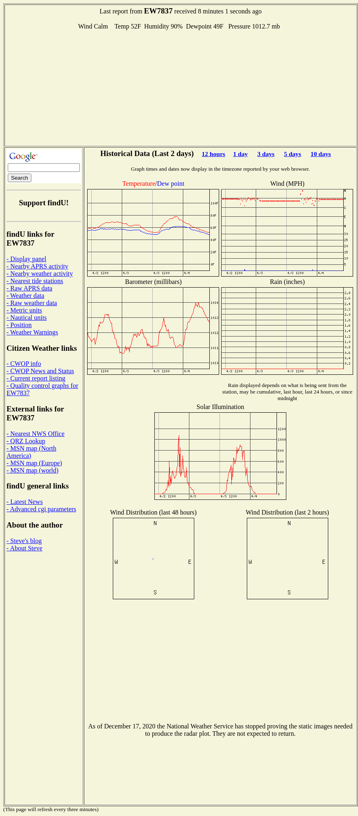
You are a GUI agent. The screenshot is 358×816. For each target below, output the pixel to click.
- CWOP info (24, 363)
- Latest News (25, 501)
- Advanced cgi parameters (41, 509)
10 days (321, 153)
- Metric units (24, 310)
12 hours (213, 153)
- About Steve (24, 548)
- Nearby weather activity (40, 273)
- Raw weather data (32, 302)
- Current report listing (36, 378)
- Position (19, 324)
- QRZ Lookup (26, 441)
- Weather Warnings (32, 332)
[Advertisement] (181, 87)
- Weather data (25, 295)
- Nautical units (27, 317)
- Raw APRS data (29, 288)
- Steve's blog (24, 540)
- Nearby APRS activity (37, 266)
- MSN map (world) (33, 470)
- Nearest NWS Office (35, 433)
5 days (292, 153)
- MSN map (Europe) (34, 463)
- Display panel (26, 258)
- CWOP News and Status (40, 370)
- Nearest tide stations (35, 280)
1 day (240, 153)
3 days (266, 153)
